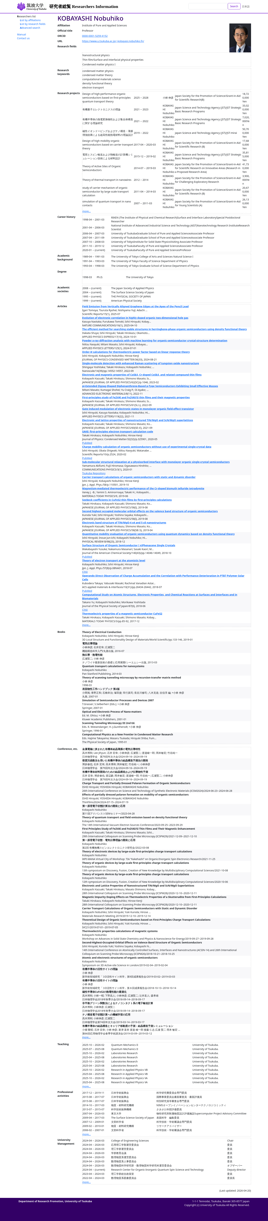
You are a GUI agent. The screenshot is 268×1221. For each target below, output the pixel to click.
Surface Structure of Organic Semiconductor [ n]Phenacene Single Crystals (128, 545)
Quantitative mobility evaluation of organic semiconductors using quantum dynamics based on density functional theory (158, 534)
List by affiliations (30, 20)
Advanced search (30, 27)
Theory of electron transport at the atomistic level (113, 560)
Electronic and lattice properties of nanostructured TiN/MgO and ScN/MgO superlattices (137, 420)
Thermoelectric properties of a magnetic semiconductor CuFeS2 (122, 613)
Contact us (23, 38)
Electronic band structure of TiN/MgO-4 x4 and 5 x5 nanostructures (124, 522)
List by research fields (33, 24)
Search (234, 6)
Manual (21, 34)
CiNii (85, 572)
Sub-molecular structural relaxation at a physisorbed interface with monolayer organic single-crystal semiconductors (156, 462)
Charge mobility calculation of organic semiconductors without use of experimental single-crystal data (146, 446)
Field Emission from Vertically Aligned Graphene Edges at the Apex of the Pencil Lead (135, 306)
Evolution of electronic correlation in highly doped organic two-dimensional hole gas (135, 317)
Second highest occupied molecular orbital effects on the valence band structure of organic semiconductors (150, 511)
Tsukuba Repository (94, 473)
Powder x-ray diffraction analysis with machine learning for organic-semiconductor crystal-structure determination (154, 340)
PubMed (87, 443)
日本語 (246, 6)
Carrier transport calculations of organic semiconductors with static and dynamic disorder (139, 477)
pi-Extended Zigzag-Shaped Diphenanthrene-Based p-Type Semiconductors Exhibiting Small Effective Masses (150, 386)
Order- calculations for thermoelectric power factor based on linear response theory (136, 352)
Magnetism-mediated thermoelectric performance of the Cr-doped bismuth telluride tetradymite (143, 488)
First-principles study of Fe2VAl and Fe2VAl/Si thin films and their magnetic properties (136, 397)
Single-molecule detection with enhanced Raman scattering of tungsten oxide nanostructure (140, 363)
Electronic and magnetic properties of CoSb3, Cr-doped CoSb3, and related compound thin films (142, 374)
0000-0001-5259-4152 (95, 36)
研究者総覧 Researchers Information (83, 6)
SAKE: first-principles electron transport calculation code (117, 431)
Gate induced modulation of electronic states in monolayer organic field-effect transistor (138, 408)
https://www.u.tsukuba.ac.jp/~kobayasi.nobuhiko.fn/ (113, 41)
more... (86, 211)
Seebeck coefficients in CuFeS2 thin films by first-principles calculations (127, 500)
